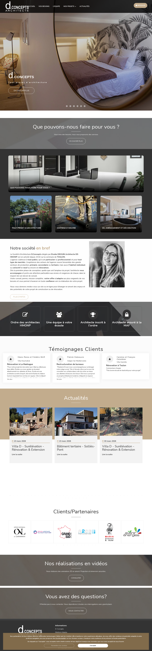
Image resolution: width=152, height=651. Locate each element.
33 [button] (124, 495)
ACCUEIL (31, 6)
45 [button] (87, 498)
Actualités (84, 6)
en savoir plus (76, 141)
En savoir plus (21, 90)
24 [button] (92, 495)
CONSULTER (76, 578)
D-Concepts (59, 629)
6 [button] (85, 106)
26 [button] (99, 495)
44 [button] (83, 498)
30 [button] (113, 495)
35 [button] (131, 495)
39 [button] (65, 498)
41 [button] (72, 498)
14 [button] (56, 495)
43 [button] (79, 498)
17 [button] (67, 495)
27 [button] (103, 495)
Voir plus (9, 379)
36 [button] (135, 495)
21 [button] (81, 495)
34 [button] (127, 495)
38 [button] (142, 495)
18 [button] (70, 495)
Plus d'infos (19, 297)
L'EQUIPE (56, 6)
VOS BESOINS (44, 6)
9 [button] (38, 495)
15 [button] (60, 495)
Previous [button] (15, 451)
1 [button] (67, 106)
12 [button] (49, 495)
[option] (76, 55)
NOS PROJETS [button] (70, 6)
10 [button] (42, 495)
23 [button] (88, 495)
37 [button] (138, 495)
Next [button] (137, 451)
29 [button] (110, 495)
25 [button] (95, 495)
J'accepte (93, 646)
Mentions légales (61, 632)
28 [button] (106, 495)
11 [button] (46, 495)
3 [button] (74, 106)
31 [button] (117, 495)
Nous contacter (76, 611)
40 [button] (69, 498)
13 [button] (53, 495)
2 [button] (70, 106)
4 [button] (77, 106)
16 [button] (63, 495)
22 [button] (85, 495)
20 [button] (78, 495)
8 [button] (35, 495)
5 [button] (81, 106)
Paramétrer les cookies (59, 646)
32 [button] (120, 495)
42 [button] (76, 498)
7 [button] (31, 495)
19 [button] (74, 495)
